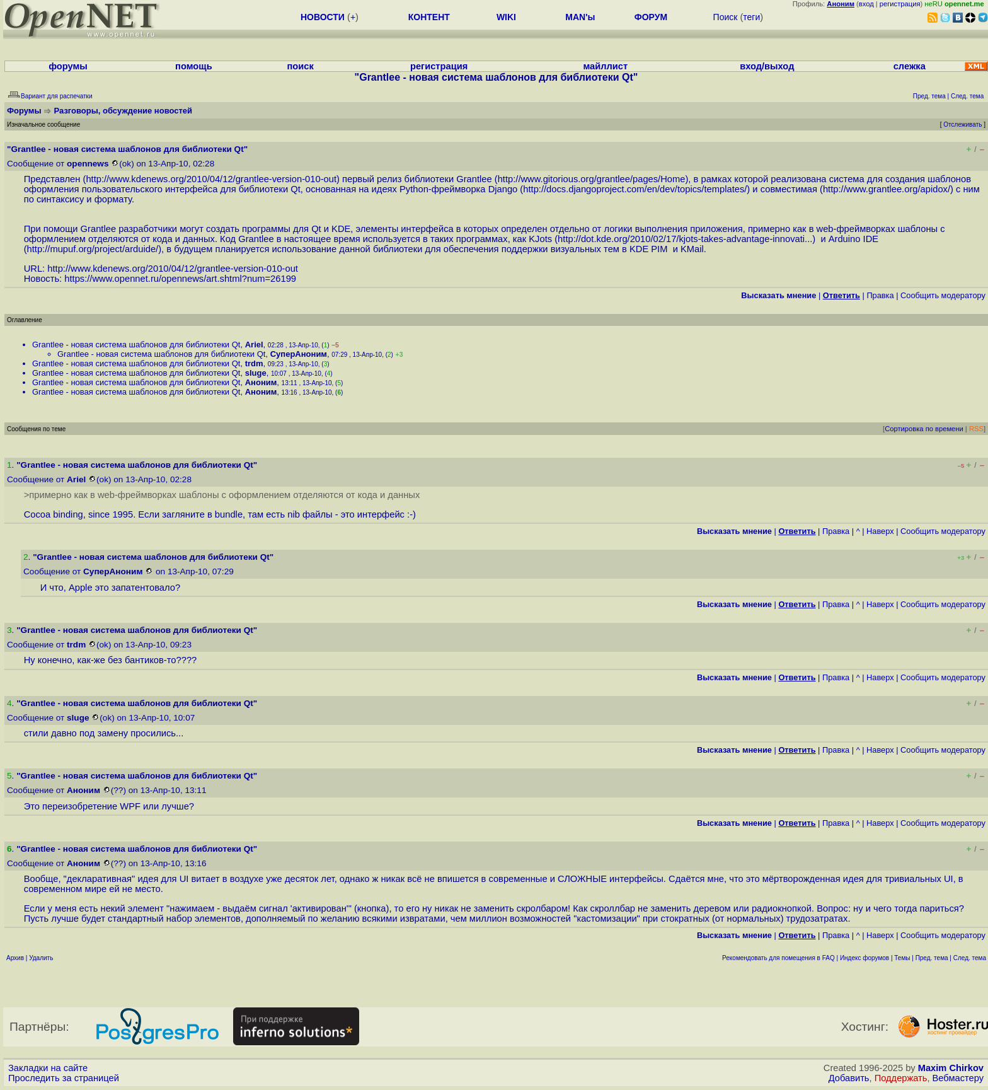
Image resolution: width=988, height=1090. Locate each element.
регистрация (900, 4)
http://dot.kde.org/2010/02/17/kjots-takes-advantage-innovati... (685, 239)
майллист (605, 66)
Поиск (725, 17)
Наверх (880, 531)
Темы (902, 957)
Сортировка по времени (924, 428)
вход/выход (767, 66)
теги (751, 17)
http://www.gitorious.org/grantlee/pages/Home (592, 179)
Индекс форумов (864, 957)
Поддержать (901, 1078)
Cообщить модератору (942, 295)
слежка (909, 66)
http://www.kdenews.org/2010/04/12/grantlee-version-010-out (211, 179)
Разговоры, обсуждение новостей (123, 110)
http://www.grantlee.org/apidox (885, 189)
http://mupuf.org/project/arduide (91, 249)
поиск (300, 66)
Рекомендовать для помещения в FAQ (778, 957)
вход (866, 4)
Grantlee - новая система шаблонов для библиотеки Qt (136, 344)
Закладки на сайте (48, 1068)
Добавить (849, 1078)
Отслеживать (962, 124)
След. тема (969, 957)
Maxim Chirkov (951, 1068)
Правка (879, 295)
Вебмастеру (958, 1078)
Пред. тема (932, 957)
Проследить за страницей (63, 1078)
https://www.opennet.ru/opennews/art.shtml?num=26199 (180, 279)
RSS (976, 428)
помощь (193, 66)
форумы (68, 66)
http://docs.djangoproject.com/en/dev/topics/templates (633, 189)
